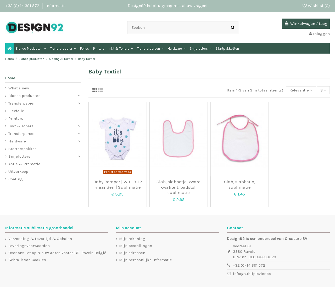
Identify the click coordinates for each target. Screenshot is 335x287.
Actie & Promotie (24, 164)
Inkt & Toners (21, 126)
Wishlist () (316, 5)
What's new (18, 88)
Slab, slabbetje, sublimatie (239, 184)
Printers (15, 118)
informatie (55, 5)
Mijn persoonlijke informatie (145, 259)
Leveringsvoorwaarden (29, 245)
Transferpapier (21, 103)
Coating (15, 179)
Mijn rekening (132, 238)
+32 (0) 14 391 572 (22, 5)
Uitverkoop (18, 171)
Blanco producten (24, 95)
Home (10, 78)
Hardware (17, 141)
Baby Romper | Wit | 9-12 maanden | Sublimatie (117, 184)
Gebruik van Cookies (27, 259)
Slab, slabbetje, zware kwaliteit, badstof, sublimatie (178, 187)
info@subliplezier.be (252, 273)
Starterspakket (22, 148)
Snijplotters (19, 156)
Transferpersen (22, 133)
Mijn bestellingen (135, 245)
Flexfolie (16, 110)
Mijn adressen (132, 252)
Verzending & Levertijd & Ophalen (40, 238)
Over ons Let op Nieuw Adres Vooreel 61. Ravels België (57, 252)
